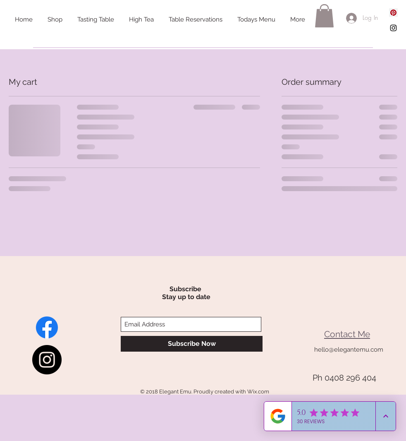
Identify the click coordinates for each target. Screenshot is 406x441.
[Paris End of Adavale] (47, 327)
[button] (324, 15)
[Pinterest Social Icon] (393, 12)
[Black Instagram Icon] (393, 28)
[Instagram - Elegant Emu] (47, 359)
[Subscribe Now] (192, 344)
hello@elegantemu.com (348, 349)
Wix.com (258, 391)
